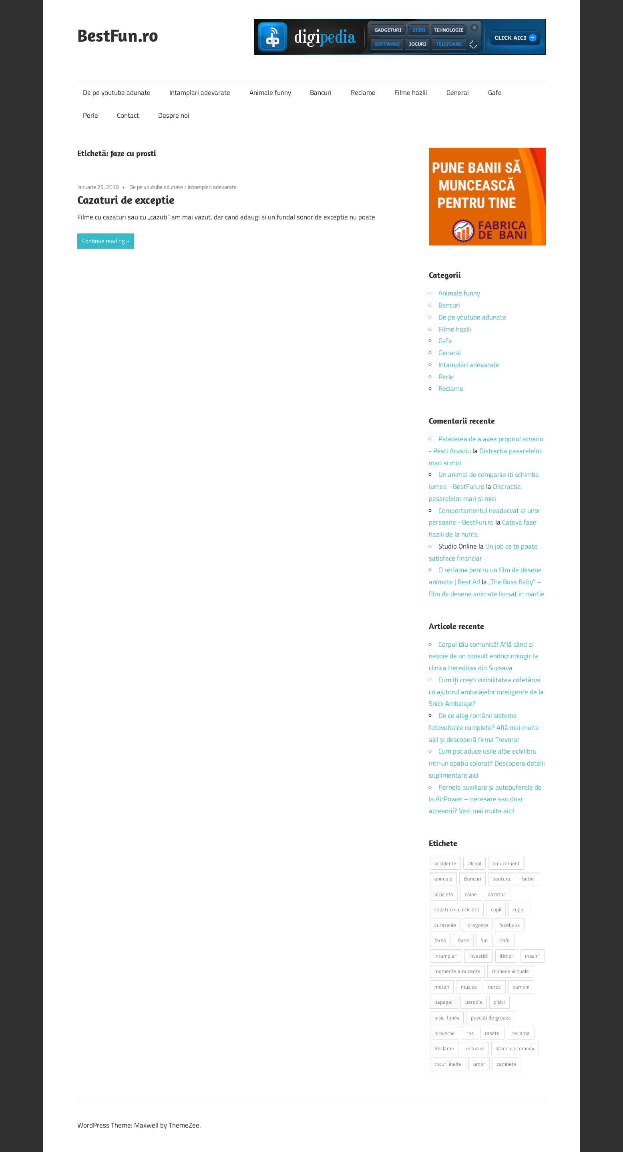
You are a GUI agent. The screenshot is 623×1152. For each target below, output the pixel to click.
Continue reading (103, 240)
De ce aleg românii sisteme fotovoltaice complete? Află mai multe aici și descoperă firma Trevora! (484, 727)
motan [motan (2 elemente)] (441, 987)
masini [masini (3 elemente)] (532, 956)
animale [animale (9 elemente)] (443, 879)
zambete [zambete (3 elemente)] (506, 1064)
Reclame (363, 92)
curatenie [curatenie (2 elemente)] (445, 925)
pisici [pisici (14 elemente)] (499, 1002)
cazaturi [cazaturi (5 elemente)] (497, 894)
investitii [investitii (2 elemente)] (478, 956)
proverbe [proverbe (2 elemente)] (444, 1033)
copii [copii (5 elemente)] (496, 909)
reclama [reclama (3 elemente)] (520, 1033)
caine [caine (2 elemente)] (471, 894)
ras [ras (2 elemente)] (470, 1033)
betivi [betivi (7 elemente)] (528, 879)
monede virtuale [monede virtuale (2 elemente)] (510, 971)
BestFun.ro (117, 35)
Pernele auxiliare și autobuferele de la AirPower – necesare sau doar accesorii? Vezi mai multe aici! (485, 799)
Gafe (495, 92)
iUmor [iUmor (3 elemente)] (506, 956)
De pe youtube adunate (117, 92)
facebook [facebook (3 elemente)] (509, 925)
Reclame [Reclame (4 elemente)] (444, 1048)
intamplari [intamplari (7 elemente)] (446, 956)
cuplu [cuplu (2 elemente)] (518, 909)
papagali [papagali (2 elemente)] (444, 1002)
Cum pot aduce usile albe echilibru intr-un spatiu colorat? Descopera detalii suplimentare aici (487, 763)
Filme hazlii (410, 92)
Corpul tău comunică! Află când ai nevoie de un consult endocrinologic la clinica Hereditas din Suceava (483, 656)
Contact (128, 115)
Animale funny (270, 92)
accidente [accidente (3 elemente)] (445, 863)
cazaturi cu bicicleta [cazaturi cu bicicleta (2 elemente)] (456, 909)
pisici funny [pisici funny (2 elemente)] (446, 1017)
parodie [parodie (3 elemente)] (473, 1002)
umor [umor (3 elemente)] (479, 1064)
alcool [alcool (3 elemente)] (474, 863)
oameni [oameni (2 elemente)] (520, 987)
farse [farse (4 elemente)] (463, 940)
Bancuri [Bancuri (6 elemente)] (472, 879)
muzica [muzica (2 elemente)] (469, 987)
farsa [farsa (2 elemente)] (440, 940)
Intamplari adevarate (199, 92)
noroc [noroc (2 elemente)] (494, 987)
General (457, 92)
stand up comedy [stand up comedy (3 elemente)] (515, 1048)
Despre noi (173, 115)
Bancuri (321, 92)
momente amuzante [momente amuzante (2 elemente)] (457, 971)
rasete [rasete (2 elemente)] (492, 1033)
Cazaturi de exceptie (125, 200)
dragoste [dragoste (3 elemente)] (478, 925)
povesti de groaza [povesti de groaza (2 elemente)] (491, 1017)
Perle (90, 115)
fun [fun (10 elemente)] (484, 940)
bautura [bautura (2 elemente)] (501, 879)
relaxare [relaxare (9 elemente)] (475, 1048)
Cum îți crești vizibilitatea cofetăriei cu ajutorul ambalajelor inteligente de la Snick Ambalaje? (486, 692)
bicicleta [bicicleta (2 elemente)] (443, 894)
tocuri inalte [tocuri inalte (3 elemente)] (448, 1064)
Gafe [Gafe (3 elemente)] (504, 940)
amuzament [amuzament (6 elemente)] (506, 863)
